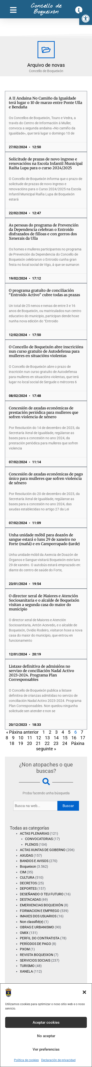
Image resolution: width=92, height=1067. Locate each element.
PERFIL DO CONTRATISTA (39, 938)
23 (55, 743)
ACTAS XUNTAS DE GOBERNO (43, 850)
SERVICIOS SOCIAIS (35, 960)
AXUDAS (26, 855)
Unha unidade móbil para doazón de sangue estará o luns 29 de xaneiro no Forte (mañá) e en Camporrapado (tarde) (44, 539)
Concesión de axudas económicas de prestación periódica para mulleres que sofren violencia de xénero (43, 412)
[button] (85, 18)
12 (38, 737)
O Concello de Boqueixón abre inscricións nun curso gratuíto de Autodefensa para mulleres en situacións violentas (46, 351)
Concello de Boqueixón (46, 9)
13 (47, 737)
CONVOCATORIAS (39, 839)
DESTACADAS (30, 899)
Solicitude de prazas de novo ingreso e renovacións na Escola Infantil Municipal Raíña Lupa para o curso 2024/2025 (46, 163)
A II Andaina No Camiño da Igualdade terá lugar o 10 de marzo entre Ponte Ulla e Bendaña (45, 102)
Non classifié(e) (31, 922)
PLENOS (31, 844)
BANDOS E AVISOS (34, 861)
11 (29, 737)
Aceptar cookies (46, 1022)
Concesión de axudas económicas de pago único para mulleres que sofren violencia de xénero (46, 478)
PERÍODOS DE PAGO (35, 944)
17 (82, 737)
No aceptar (46, 1036)
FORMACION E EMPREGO (39, 911)
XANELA (26, 971)
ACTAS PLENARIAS (34, 833)
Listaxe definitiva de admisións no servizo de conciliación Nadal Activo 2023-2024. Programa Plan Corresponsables (41, 673)
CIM (23, 872)
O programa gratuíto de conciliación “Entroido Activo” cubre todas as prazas (44, 292)
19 (20, 743)
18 (11, 743)
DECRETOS (28, 883)
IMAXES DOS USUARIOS (38, 916)
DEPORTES (28, 888)
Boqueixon (28, 866)
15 (65, 737)
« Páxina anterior (22, 732)
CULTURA (27, 877)
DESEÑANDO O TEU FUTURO (42, 894)
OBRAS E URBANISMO (37, 927)
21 (38, 743)
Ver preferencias (46, 1049)
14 (56, 737)
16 (73, 737)
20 (29, 743)
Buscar (68, 806)
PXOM (25, 949)
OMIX (24, 933)
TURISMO (27, 966)
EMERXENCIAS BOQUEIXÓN (41, 905)
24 (64, 743)
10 (20, 737)
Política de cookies (26, 1060)
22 (47, 743)
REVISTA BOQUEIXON (36, 955)
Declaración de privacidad (58, 1060)
